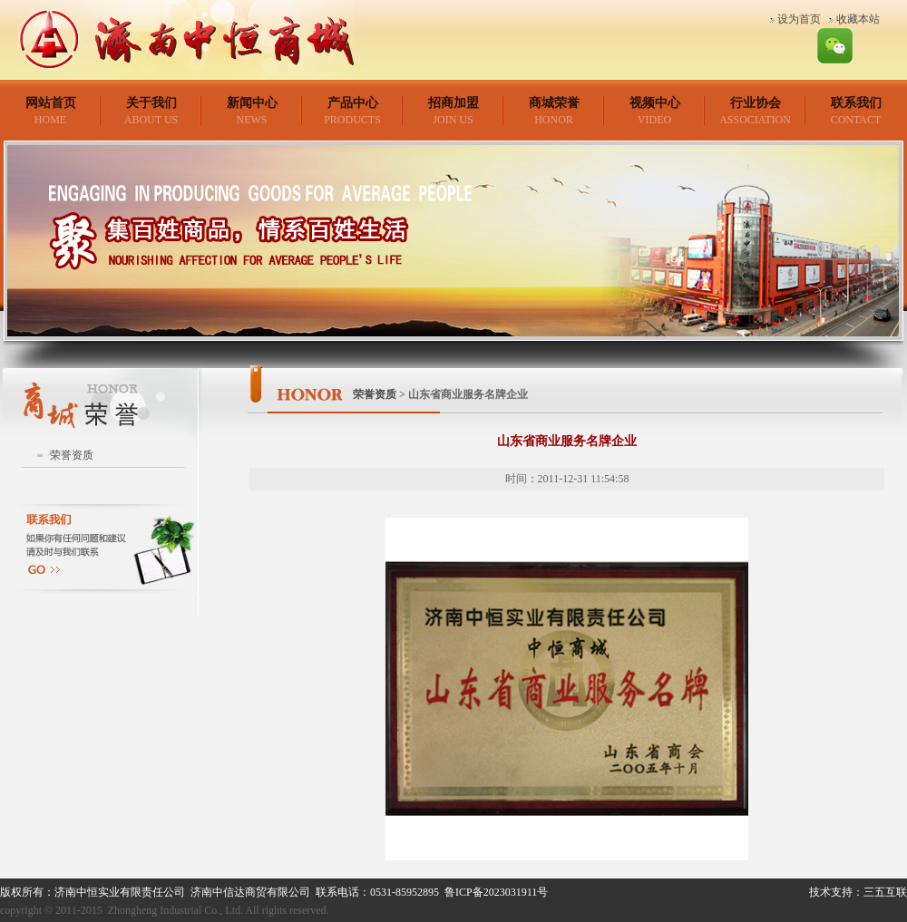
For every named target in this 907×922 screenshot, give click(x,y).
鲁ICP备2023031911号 (496, 892)
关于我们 (151, 103)
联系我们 (856, 103)
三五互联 (885, 892)
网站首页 (50, 103)
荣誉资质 (71, 455)
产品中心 (352, 103)
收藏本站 (858, 19)
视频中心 (654, 103)
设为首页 (799, 19)
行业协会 (755, 103)
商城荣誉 (554, 103)
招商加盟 (453, 103)
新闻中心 (252, 103)
